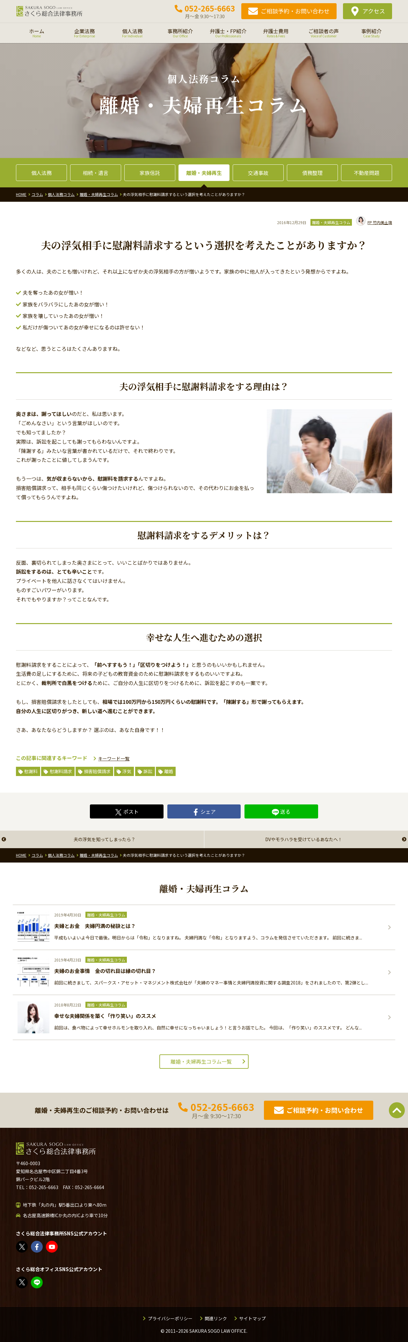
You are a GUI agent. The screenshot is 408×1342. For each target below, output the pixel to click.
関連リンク (216, 1318)
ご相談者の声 (323, 33)
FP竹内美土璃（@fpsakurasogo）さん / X (22, 1282)
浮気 (126, 771)
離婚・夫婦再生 (204, 173)
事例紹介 (371, 33)
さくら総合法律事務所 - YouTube (52, 1246)
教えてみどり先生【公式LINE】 (37, 1282)
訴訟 (147, 771)
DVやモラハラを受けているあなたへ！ (303, 839)
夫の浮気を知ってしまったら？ (104, 839)
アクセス (373, 11)
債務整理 (312, 173)
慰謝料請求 (61, 771)
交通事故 (258, 173)
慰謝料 (31, 771)
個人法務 (132, 33)
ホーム (37, 33)
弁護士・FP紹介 (228, 33)
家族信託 (150, 173)
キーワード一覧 (113, 758)
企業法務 (84, 33)
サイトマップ (252, 1318)
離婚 (168, 771)
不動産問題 (366, 173)
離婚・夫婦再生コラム (331, 222)
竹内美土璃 (374, 222)
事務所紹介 (180, 33)
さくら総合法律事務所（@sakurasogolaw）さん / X (22, 1246)
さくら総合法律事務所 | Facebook (37, 1246)
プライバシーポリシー (170, 1318)
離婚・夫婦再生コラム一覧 (201, 1061)
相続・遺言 (95, 173)
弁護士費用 (276, 33)
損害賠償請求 (97, 771)
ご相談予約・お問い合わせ (295, 11)
